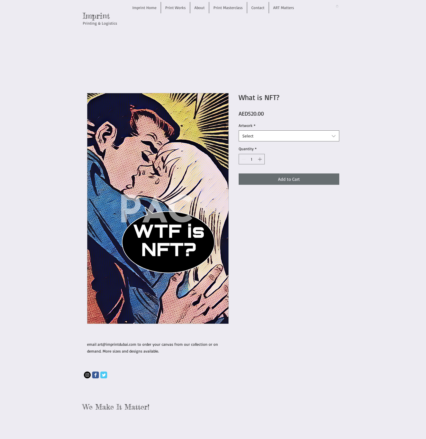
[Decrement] (243, 159)
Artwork (247, 125)
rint (103, 16)
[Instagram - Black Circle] (87, 375)
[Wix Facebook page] (95, 375)
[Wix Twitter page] (103, 375)
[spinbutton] (252, 159)
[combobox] (289, 135)
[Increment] (260, 159)
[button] (337, 6)
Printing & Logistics (100, 23)
